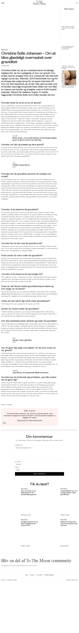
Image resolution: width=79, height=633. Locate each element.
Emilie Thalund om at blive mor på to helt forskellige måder (68, 28)
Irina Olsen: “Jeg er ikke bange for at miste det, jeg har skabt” (68, 67)
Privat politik (39, 575)
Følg (4, 423)
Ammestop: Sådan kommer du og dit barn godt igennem (69, 86)
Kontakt (32, 575)
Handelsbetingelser (49, 575)
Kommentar (19, 445)
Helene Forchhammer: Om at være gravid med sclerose (68, 523)
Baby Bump (4, 50)
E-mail (17, 467)
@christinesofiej (35, 420)
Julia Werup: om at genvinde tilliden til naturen (30, 372)
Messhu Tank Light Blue (22, 340)
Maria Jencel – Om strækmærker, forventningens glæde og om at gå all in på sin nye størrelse (34, 138)
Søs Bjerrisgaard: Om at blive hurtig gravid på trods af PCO (29, 523)
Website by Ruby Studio (72, 580)
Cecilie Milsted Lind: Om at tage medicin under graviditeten (68, 492)
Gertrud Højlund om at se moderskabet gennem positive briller (68, 47)
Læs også (14, 135)
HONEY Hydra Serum (21, 165)
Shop (14, 162)
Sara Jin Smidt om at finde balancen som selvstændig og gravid (28, 492)
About (26, 575)
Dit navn (18, 461)
